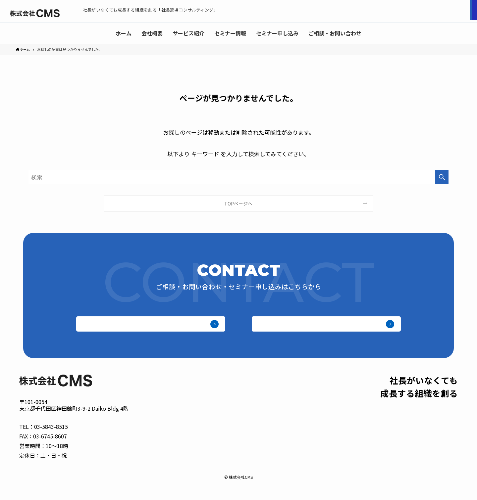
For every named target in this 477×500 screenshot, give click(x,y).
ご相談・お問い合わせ (324, 329)
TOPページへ (238, 204)
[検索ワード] (238, 178)
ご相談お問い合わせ (440, 11)
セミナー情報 (342, 458)
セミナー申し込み (374, 11)
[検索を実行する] (442, 178)
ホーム (254, 458)
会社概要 (277, 458)
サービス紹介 (308, 458)
